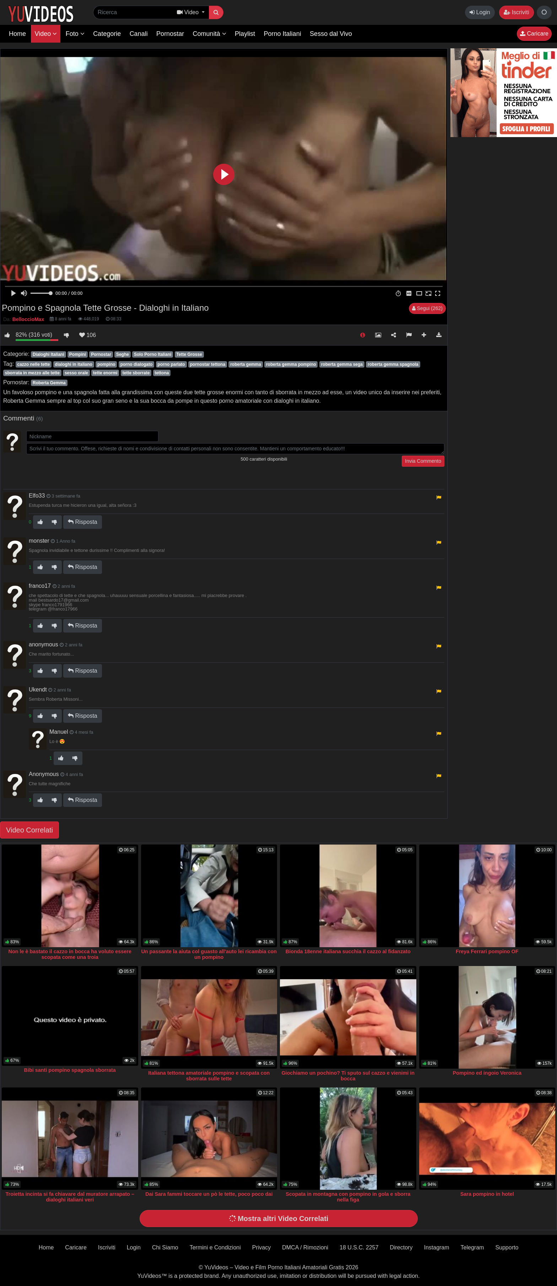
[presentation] (80, 469)
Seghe (122, 354)
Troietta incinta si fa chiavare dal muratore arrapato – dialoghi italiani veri (70, 1197)
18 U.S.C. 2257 (359, 1247)
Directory (401, 1247)
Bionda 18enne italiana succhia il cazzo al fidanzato (348, 951)
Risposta (82, 522)
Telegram (472, 1247)
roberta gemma (245, 364)
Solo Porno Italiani (152, 354)
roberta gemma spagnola (393, 364)
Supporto (506, 1247)
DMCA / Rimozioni (305, 1247)
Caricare (534, 34)
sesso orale (76, 372)
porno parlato (171, 364)
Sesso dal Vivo (331, 33)
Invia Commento (423, 461)
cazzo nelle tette (33, 364)
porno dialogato (136, 364)
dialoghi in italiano (73, 364)
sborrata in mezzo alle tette (32, 372)
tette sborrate (136, 372)
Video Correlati (29, 830)
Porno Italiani (282, 33)
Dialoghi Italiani (48, 354)
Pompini (77, 354)
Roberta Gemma (49, 382)
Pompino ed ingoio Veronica (487, 1073)
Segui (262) (427, 308)
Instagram (436, 1247)
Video (45, 33)
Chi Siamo (165, 1247)
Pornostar (170, 33)
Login (480, 12)
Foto (75, 33)
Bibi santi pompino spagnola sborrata (70, 1070)
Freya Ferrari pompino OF (487, 951)
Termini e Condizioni (215, 1247)
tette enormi (105, 372)
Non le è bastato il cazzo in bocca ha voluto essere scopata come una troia (70, 954)
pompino (106, 364)
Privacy (261, 1247)
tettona (162, 372)
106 (87, 335)
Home (17, 33)
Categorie (107, 33)
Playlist (245, 33)
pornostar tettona (207, 364)
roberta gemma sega (342, 364)
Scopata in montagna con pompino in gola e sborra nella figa (348, 1197)
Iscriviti (516, 12)
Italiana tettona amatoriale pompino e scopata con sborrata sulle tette (209, 1075)
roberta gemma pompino (291, 364)
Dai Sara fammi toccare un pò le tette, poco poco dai (208, 1194)
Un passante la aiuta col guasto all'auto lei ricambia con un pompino (209, 954)
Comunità (209, 33)
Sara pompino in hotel (487, 1194)
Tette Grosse (189, 354)
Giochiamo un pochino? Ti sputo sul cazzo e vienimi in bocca (348, 1075)
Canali (139, 33)
